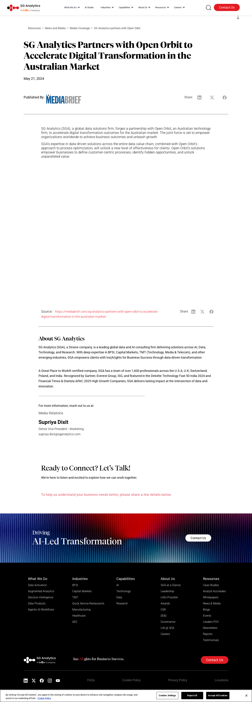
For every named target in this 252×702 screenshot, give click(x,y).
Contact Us (226, 7)
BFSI (75, 585)
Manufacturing (81, 609)
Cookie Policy (131, 680)
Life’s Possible (169, 597)
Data (119, 597)
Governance (168, 621)
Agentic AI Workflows (41, 609)
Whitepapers (210, 597)
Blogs (206, 609)
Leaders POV (211, 621)
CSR (163, 609)
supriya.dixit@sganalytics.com (59, 434)
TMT (75, 597)
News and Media (55, 28)
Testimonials (211, 640)
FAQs (91, 680)
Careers (165, 634)
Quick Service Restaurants (88, 603)
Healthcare (79, 615)
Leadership (167, 591)
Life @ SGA (167, 628)
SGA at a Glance (171, 585)
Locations (221, 680)
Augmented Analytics (41, 591)
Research (122, 603)
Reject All (192, 695)
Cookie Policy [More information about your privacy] (44, 698)
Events (207, 615)
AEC (74, 621)
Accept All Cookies (217, 695)
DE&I (163, 615)
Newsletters (210, 628)
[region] (126, 696)
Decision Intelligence (40, 597)
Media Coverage (80, 28)
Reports (207, 634)
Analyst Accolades (214, 591)
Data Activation (37, 585)
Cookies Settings (167, 695)
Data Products (37, 603)
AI (117, 585)
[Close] (246, 695)
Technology (123, 591)
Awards (165, 603)
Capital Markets (82, 591)
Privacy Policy (177, 680)
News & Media (212, 603)
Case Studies (211, 585)
